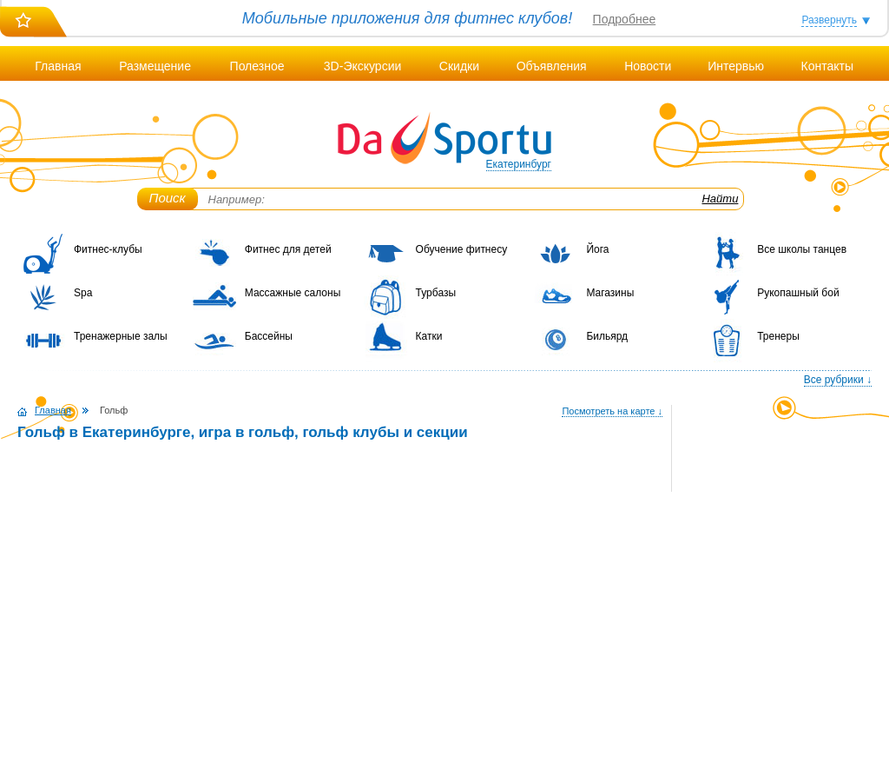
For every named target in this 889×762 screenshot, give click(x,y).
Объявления (552, 66)
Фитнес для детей (288, 249)
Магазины (610, 293)
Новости (647, 66)
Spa (83, 293)
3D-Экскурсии (362, 66)
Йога (597, 249)
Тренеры (778, 336)
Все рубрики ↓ (838, 380)
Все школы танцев (801, 249)
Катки (429, 336)
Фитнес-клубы (108, 249)
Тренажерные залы (121, 336)
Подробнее (624, 19)
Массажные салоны (293, 293)
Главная (58, 66)
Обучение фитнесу (462, 249)
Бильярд (607, 336)
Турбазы (436, 293)
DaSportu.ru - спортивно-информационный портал (444, 139)
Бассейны (269, 336)
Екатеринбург (519, 164)
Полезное (257, 66)
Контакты (826, 66)
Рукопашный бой (798, 293)
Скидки (459, 66)
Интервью (736, 66)
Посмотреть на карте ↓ (612, 411)
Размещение (155, 66)
